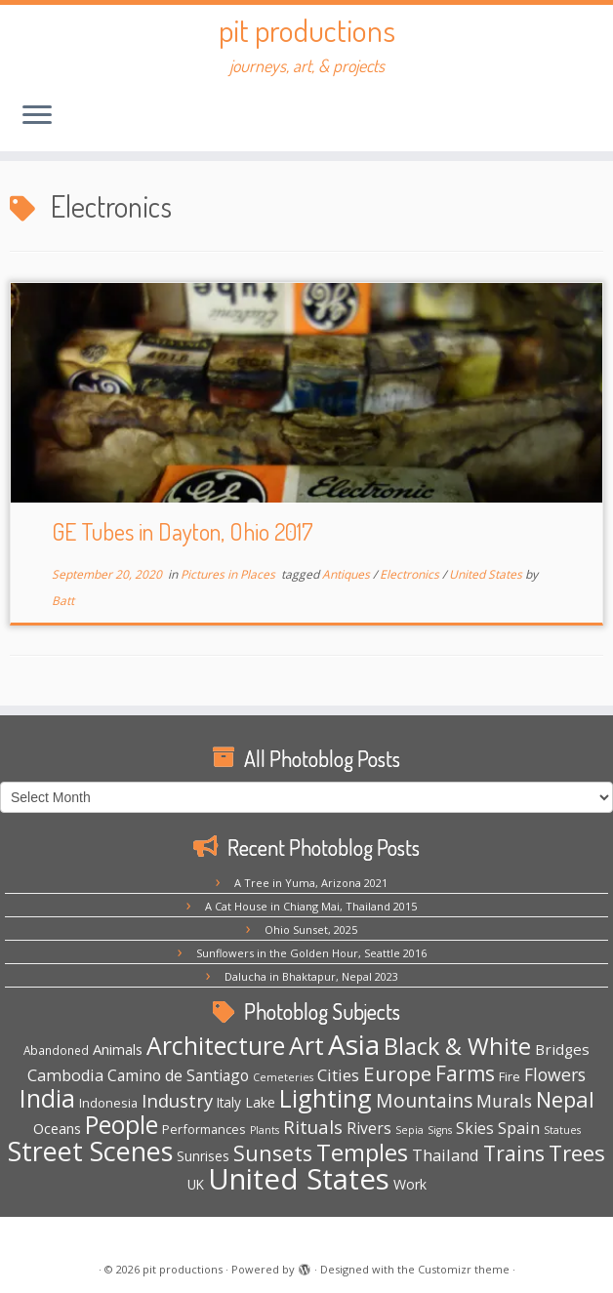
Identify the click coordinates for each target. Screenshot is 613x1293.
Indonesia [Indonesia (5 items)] (108, 1102)
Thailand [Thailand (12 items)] (445, 1155)
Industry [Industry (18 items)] (177, 1100)
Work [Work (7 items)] (410, 1184)
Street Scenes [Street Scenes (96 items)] (90, 1151)
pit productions (307, 30)
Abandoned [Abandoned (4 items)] (56, 1050)
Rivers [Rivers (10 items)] (369, 1128)
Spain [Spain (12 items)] (519, 1127)
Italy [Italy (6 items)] (229, 1102)
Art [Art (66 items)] (306, 1045)
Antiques (347, 574)
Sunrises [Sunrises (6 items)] (203, 1156)
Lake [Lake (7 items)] (260, 1102)
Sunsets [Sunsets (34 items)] (272, 1153)
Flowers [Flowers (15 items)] (555, 1074)
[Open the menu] (37, 116)
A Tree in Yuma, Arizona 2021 (311, 882)
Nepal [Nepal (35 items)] (565, 1099)
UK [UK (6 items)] (195, 1184)
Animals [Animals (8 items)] (118, 1049)
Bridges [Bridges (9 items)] (562, 1049)
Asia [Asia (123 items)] (354, 1044)
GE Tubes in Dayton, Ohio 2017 (182, 531)
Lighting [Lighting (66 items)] (325, 1097)
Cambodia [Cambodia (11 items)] (65, 1075)
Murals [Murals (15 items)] (504, 1100)
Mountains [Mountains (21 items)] (424, 1100)
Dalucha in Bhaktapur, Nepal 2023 (311, 976)
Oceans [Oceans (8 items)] (57, 1128)
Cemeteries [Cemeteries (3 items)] (283, 1077)
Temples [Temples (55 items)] (362, 1152)
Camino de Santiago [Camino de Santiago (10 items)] (178, 1075)
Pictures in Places (229, 574)
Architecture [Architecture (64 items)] (215, 1046)
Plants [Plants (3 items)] (264, 1130)
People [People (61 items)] (121, 1125)
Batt (63, 600)
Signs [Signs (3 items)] (440, 1130)
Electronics (411, 574)
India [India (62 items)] (47, 1098)
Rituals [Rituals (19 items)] (313, 1127)
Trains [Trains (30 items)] (514, 1153)
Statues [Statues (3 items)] (562, 1130)
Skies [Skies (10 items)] (475, 1128)
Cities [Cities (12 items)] (338, 1075)
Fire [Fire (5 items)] (509, 1076)
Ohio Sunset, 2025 (311, 929)
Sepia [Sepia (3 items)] (409, 1130)
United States (487, 574)
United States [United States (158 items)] (298, 1178)
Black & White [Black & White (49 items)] (457, 1046)
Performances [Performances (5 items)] (204, 1129)
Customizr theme (464, 1269)
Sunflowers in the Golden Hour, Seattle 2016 (311, 953)
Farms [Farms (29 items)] (465, 1073)
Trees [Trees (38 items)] (577, 1153)
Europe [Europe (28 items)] (397, 1073)
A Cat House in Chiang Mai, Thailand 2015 (311, 906)
